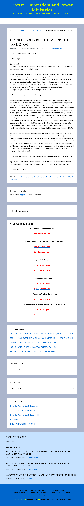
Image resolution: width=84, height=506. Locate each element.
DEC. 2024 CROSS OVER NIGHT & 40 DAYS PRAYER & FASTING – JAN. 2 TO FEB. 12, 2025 (41, 338)
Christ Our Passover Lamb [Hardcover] (24, 406)
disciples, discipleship (25, 177)
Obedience (63, 177)
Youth (15, 179)
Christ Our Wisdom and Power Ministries (42, 7)
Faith (47, 177)
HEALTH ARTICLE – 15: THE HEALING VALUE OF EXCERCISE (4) (32, 351)
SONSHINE (14, 419)
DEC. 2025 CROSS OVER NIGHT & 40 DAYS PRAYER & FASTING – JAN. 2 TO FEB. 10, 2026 (41, 333)
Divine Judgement (39, 177)
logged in (23, 195)
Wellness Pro (32, 499)
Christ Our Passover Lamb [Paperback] (24, 415)
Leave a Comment (56, 49)
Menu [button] (43, 21)
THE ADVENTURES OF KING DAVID (22, 424)
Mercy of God (54, 177)
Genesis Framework (48, 499)
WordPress (61, 499)
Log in (68, 499)
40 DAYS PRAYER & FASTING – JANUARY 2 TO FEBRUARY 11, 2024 (33, 342)
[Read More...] (34, 457)
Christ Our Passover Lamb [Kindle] (22, 410)
